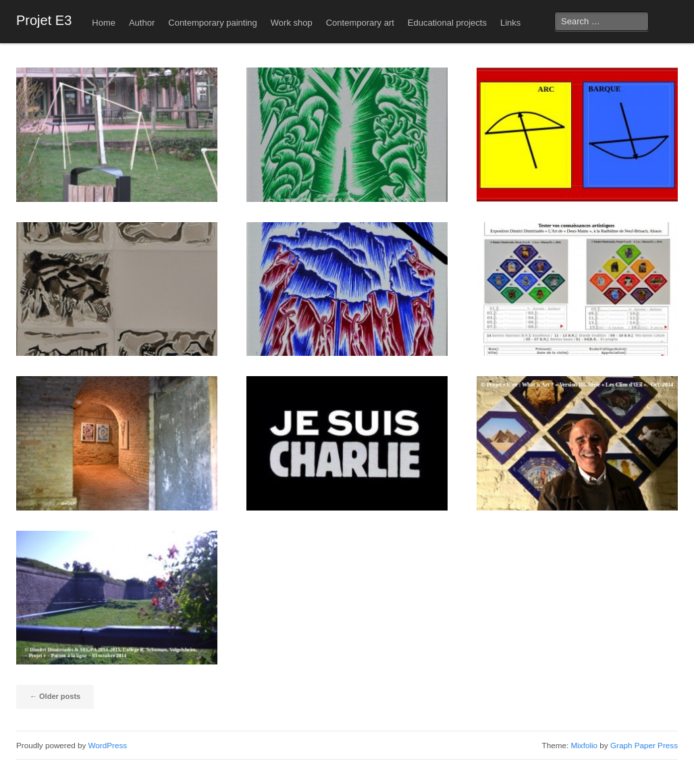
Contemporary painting (212, 23)
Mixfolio (583, 745)
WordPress (108, 745)
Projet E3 (44, 20)
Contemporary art (360, 23)
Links (510, 23)
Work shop (292, 23)
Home (103, 23)
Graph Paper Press (644, 745)
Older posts (55, 696)
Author (142, 23)
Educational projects (447, 23)
